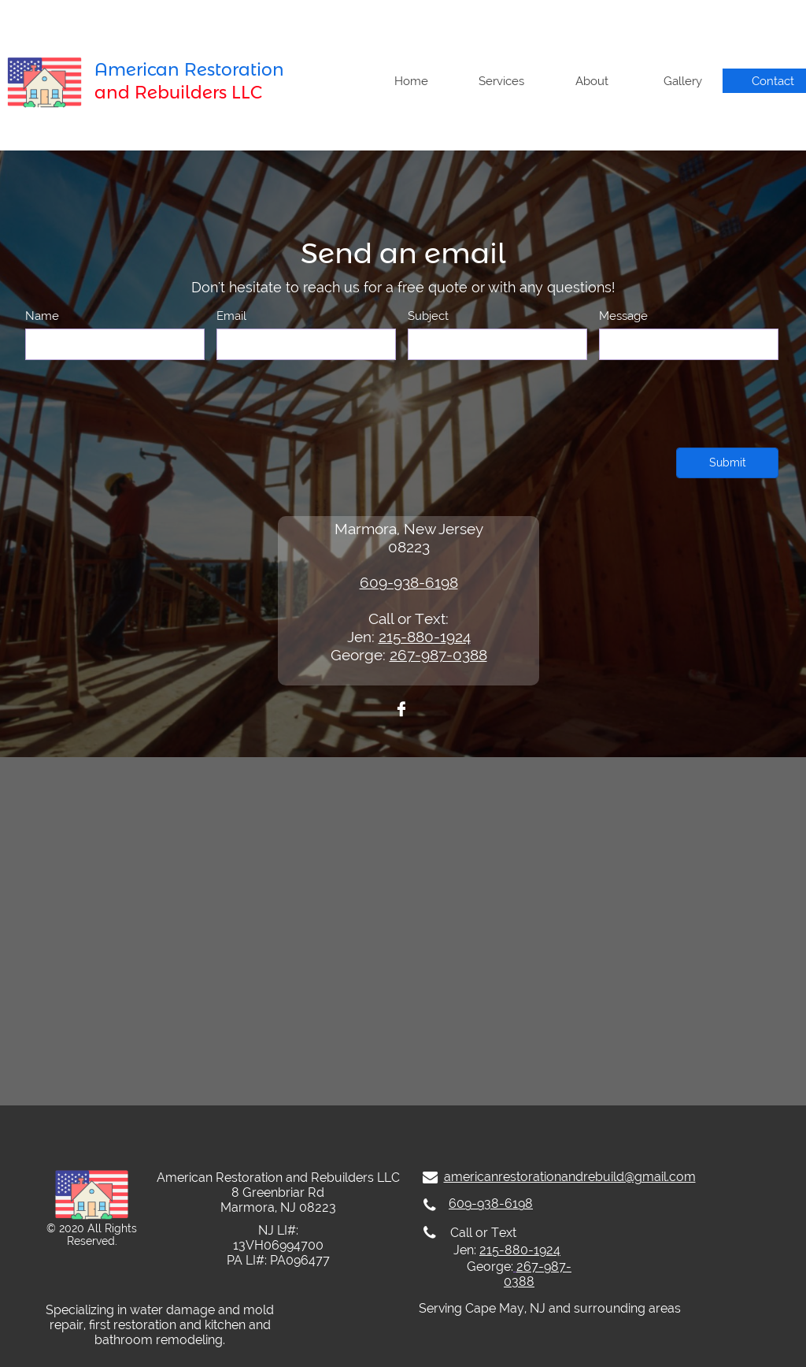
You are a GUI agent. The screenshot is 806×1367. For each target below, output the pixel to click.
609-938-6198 (409, 582)
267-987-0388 (438, 654)
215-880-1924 (425, 636)
